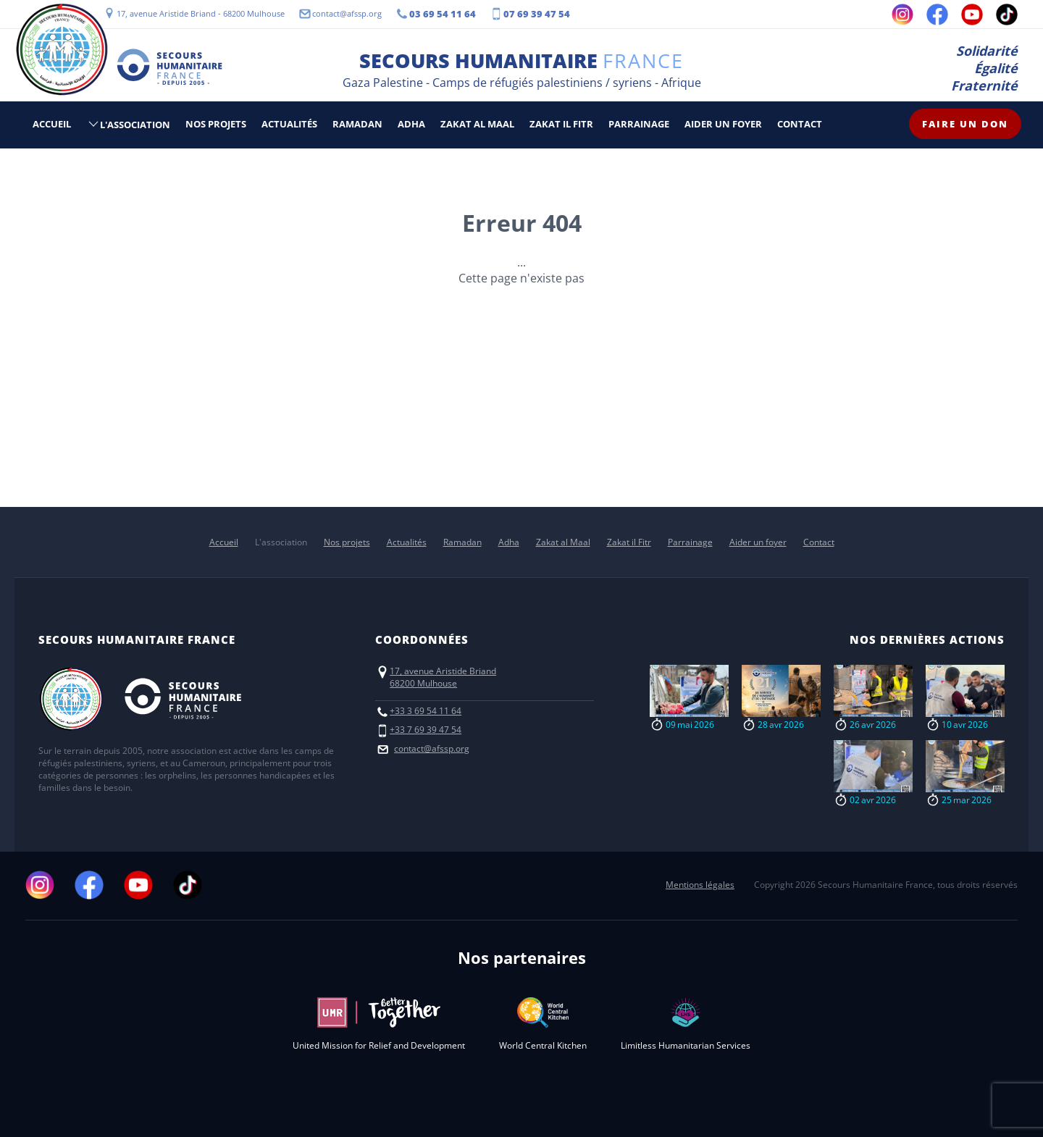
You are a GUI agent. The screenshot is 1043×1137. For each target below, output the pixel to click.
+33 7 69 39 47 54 (425, 729)
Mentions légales (700, 884)
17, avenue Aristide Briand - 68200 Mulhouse (201, 13)
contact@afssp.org (347, 13)
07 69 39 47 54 (536, 13)
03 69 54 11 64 (442, 13)
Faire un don (965, 123)
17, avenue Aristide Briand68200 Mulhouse (443, 677)
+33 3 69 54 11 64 (425, 711)
